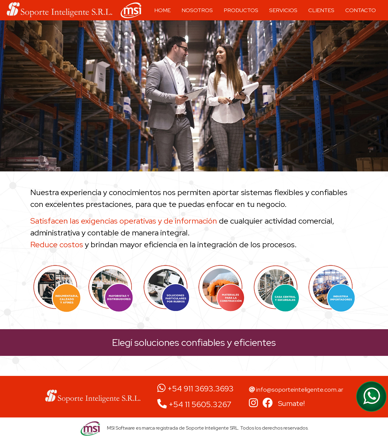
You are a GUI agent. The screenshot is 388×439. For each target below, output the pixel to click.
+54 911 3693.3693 (195, 388)
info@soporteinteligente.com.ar (296, 389)
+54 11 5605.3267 (194, 404)
